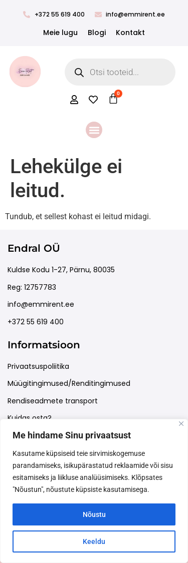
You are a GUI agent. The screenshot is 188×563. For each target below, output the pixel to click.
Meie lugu (60, 33)
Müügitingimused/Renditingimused (69, 383)
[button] (94, 130)
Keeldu (94, 541)
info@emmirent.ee (41, 304)
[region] (94, 491)
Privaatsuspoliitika (38, 366)
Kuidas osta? (30, 418)
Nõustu (94, 514)
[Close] (181, 423)
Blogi (97, 33)
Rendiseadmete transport (53, 401)
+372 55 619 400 (36, 322)
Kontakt (130, 33)
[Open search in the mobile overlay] (120, 72)
